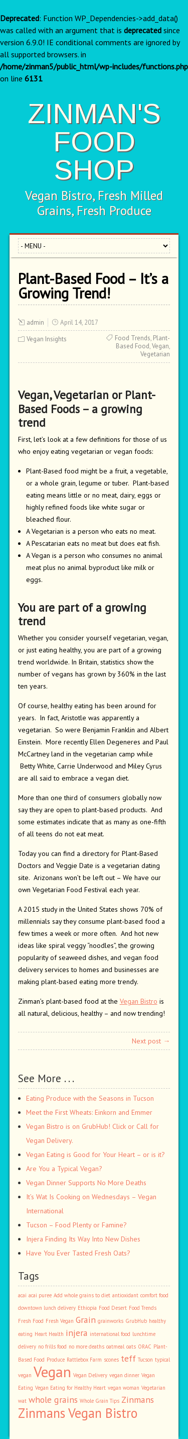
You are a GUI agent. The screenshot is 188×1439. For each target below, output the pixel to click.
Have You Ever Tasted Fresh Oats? (78, 1253)
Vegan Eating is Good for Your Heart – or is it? (95, 1154)
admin (35, 322)
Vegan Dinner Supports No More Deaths (86, 1182)
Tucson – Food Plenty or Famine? (76, 1224)
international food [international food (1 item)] (110, 1333)
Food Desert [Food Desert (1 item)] (113, 1307)
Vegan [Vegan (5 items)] (52, 1371)
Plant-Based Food (143, 342)
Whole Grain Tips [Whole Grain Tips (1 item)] (99, 1400)
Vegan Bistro (138, 1001)
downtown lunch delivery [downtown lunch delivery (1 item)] (47, 1307)
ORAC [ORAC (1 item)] (144, 1346)
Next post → (151, 1040)
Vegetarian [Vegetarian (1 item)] (153, 1387)
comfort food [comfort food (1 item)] (154, 1295)
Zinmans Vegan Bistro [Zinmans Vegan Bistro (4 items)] (77, 1412)
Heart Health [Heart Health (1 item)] (49, 1333)
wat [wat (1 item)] (22, 1400)
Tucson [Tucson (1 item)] (145, 1359)
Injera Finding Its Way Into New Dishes (83, 1238)
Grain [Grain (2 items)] (86, 1319)
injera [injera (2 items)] (77, 1332)
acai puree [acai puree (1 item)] (40, 1295)
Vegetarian (155, 354)
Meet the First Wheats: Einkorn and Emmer (89, 1112)
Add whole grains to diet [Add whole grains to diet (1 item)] (82, 1295)
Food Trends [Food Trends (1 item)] (142, 1307)
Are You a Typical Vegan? (64, 1168)
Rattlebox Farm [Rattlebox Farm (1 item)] (84, 1359)
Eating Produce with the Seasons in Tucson (90, 1098)
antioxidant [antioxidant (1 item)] (125, 1295)
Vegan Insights (47, 339)
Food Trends (132, 338)
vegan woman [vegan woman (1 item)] (123, 1387)
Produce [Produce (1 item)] (56, 1359)
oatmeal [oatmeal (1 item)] (115, 1346)
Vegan (160, 346)
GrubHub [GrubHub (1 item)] (136, 1320)
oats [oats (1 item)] (131, 1346)
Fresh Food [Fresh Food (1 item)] (31, 1320)
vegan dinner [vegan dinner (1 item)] (124, 1375)
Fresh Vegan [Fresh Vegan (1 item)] (60, 1320)
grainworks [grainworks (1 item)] (110, 1320)
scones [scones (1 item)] (111, 1359)
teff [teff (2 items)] (128, 1358)
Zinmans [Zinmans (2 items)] (137, 1399)
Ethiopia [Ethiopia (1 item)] (87, 1307)
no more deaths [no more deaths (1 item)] (86, 1346)
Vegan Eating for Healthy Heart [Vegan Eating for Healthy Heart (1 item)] (70, 1387)
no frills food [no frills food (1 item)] (52, 1346)
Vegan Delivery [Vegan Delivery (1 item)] (90, 1375)
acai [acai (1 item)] (22, 1295)
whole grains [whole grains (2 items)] (53, 1399)
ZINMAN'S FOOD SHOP (94, 141)
